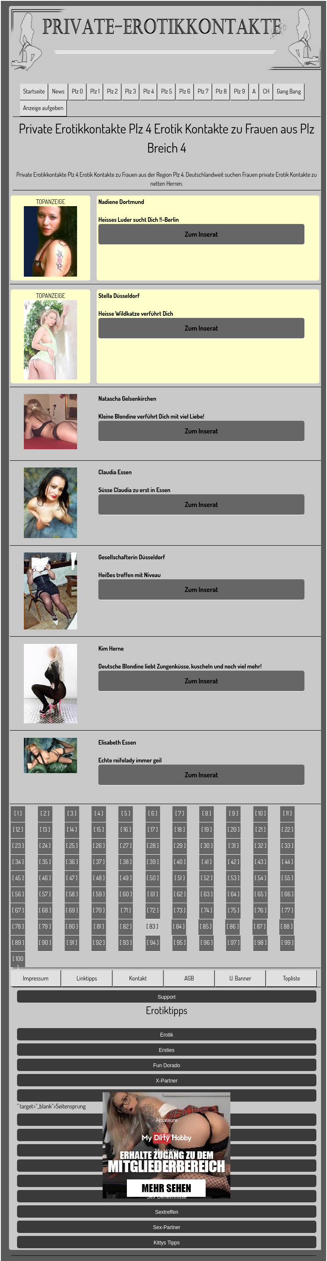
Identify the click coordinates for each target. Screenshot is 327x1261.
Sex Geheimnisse (166, 1197)
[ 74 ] (206, 910)
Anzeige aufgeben (43, 107)
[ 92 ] (99, 942)
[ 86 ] (232, 926)
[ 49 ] (126, 877)
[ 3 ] (71, 813)
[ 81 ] (99, 926)
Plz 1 (95, 91)
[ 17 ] (153, 829)
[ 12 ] (18, 829)
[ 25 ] (71, 845)
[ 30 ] (206, 845)
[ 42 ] (233, 861)
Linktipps (87, 978)
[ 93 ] (126, 942)
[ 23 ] (18, 845)
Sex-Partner (166, 1227)
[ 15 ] (99, 829)
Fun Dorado (166, 1065)
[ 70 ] (99, 910)
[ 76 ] (261, 910)
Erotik (166, 1035)
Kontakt (137, 978)
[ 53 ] (234, 877)
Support (166, 997)
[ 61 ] (152, 894)
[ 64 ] (234, 894)
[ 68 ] (45, 910)
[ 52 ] (206, 877)
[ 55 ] (287, 877)
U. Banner (240, 978)
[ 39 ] (153, 861)
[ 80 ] (72, 926)
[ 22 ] (287, 829)
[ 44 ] (287, 861)
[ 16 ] (125, 829)
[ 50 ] (153, 877)
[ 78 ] (18, 926)
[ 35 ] (45, 861)
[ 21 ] (260, 829)
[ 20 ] (233, 829)
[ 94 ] (153, 942)
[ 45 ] (18, 877)
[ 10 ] (260, 813)
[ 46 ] (45, 877)
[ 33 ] (287, 845)
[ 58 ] (72, 894)
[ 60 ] (126, 894)
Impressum (36, 978)
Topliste (291, 978)
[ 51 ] (180, 877)
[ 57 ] (45, 894)
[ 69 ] (72, 910)
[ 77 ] (287, 910)
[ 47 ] (71, 877)
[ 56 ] (18, 894)
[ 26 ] (99, 845)
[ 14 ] (72, 829)
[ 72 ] (152, 910)
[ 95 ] (180, 942)
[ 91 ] (71, 942)
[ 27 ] (126, 845)
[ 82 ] (126, 926)
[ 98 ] (261, 942)
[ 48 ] (98, 877)
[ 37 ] (98, 861)
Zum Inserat (201, 234)
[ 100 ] (18, 961)
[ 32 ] (261, 845)
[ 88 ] (287, 926)
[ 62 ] (180, 894)
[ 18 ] (180, 829)
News (58, 91)
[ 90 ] (45, 942)
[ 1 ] (18, 813)
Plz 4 (148, 91)
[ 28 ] (153, 845)
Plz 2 (112, 91)
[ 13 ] (45, 829)
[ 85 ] (206, 926)
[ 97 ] (234, 942)
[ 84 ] (178, 926)
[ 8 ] (206, 813)
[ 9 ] (233, 813)
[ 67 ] (18, 910)
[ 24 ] (45, 845)
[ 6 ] (152, 813)
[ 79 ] (45, 926)
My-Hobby (166, 1151)
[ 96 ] (207, 942)
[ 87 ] (260, 926)
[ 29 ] (180, 845)
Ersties (167, 1050)
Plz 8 (221, 91)
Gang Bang (289, 91)
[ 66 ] (287, 894)
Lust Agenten (166, 1166)
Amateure (166, 1120)
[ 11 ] (287, 813)
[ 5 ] (125, 813)
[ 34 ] (18, 861)
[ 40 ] (180, 861)
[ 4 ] (99, 813)
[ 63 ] (206, 894)
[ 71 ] (125, 910)
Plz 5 (166, 91)
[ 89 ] (18, 942)
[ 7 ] (179, 813)
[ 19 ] (206, 829)
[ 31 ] (233, 845)
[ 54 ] (260, 877)
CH (266, 91)
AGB (189, 978)
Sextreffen (166, 1212)
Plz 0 (77, 91)
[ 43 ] (260, 861)
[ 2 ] (44, 813)
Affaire (166, 1136)
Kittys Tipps (167, 1243)
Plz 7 (203, 91)
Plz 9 (239, 91)
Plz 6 (184, 91)
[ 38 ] (126, 861)
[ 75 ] (233, 910)
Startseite (34, 91)
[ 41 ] (206, 861)
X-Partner (167, 1081)
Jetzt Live (167, 1181)
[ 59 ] (99, 894)
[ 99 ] (287, 942)
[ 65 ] (261, 894)
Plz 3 (130, 91)
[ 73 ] (179, 910)
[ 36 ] (72, 861)
